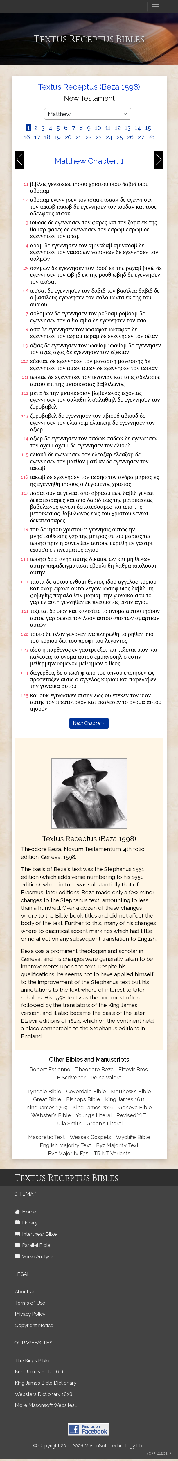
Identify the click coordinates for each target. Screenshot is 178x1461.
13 (127, 127)
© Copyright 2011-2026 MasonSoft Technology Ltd (88, 1446)
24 (109, 137)
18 (47, 137)
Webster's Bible (51, 1115)
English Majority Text (65, 1145)
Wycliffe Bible (133, 1137)
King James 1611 (125, 1099)
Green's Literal (105, 1123)
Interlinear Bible (36, 1234)
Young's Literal (94, 1115)
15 (148, 127)
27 (140, 137)
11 (108, 127)
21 (78, 137)
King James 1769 (47, 1107)
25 (119, 137)
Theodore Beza (94, 1069)
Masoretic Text (46, 1137)
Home (25, 1212)
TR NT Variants (112, 1153)
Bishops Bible (83, 1099)
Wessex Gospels (90, 1137)
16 (26, 137)
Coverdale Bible (86, 1091)
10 (98, 127)
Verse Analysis (34, 1256)
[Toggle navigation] (155, 6)
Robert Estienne (50, 1069)
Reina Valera (106, 1077)
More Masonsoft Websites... (46, 1405)
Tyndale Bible (44, 1091)
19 (57, 137)
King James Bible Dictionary (45, 1383)
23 (98, 137)
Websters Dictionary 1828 (43, 1394)
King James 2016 (93, 1107)
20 (68, 137)
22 (88, 137)
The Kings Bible (32, 1360)
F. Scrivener (71, 1077)
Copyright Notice (34, 1325)
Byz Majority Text (117, 1145)
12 (118, 127)
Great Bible (47, 1099)
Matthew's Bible (131, 1091)
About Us (25, 1291)
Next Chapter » (89, 723)
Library (26, 1223)
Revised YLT (131, 1115)
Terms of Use (30, 1303)
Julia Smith (69, 1123)
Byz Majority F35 (68, 1153)
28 (151, 137)
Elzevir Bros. (133, 1069)
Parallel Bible (33, 1245)
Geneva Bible (135, 1107)
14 (137, 127)
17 (37, 137)
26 (130, 137)
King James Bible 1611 (39, 1371)
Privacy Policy (30, 1314)
